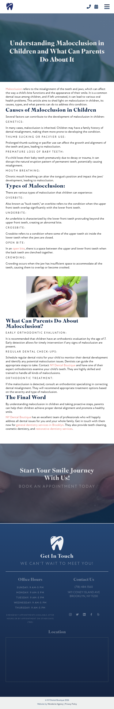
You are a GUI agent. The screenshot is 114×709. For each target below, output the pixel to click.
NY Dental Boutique (62, 365)
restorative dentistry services (54, 429)
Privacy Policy (71, 704)
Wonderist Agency (55, 704)
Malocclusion (14, 89)
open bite (19, 248)
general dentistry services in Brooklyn (40, 425)
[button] (107, 6)
